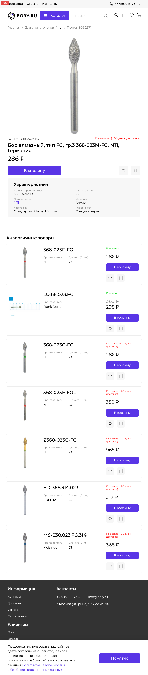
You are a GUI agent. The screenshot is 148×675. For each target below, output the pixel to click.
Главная (14, 27)
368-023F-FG (58, 250)
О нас (12, 632)
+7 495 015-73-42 (124, 4)
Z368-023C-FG (60, 440)
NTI (16, 202)
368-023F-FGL (59, 392)
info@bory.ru (98, 597)
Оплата (32, 4)
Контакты (50, 4)
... (60, 27)
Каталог (54, 15)
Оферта (13, 639)
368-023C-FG (58, 345)
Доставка (15, 4)
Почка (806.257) (79, 27)
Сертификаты (17, 616)
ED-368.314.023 (60, 487)
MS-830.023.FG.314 (65, 535)
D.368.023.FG (58, 294)
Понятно (120, 658)
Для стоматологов (39, 27)
